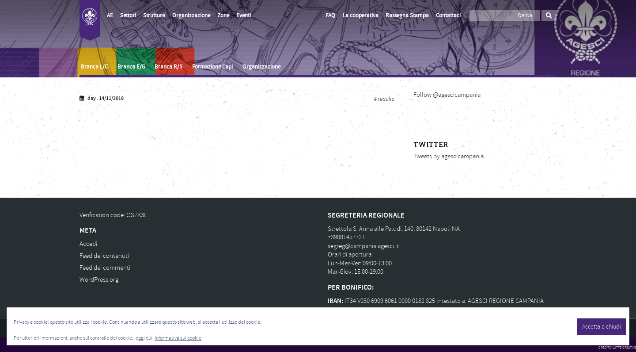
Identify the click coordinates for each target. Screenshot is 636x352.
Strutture (154, 15)
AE (110, 15)
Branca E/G (131, 67)
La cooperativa (361, 15)
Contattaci (448, 15)
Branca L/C (94, 67)
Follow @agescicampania (447, 95)
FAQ (330, 15)
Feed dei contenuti (104, 256)
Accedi (88, 244)
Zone (223, 15)
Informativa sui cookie (178, 338)
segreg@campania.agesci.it (363, 246)
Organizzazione (191, 15)
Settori (128, 15)
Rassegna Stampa (407, 15)
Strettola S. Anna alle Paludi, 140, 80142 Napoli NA (394, 229)
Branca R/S (168, 67)
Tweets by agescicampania (448, 156)
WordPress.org (99, 279)
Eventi (243, 15)
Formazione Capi (212, 67)
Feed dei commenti (105, 268)
